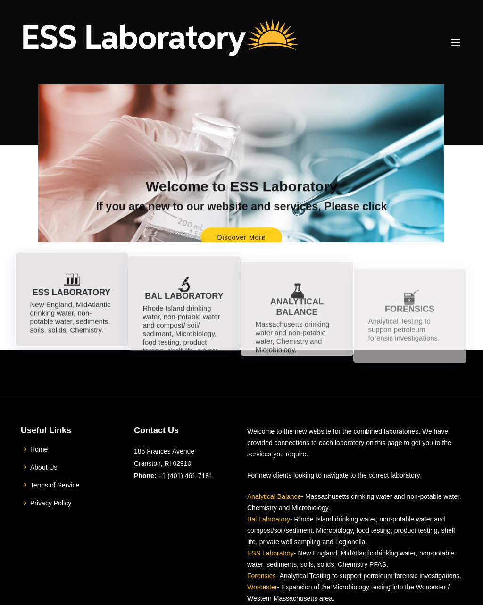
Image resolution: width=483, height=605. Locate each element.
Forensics (261, 576)
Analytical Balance (274, 496)
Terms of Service (54, 485)
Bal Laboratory (268, 519)
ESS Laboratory (270, 553)
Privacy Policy (50, 503)
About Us (44, 467)
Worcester (262, 587)
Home (39, 449)
